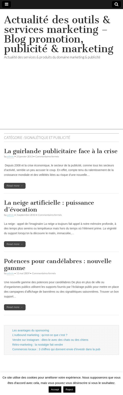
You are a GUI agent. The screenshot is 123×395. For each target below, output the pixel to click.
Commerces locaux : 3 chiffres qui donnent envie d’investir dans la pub (56, 349)
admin (10, 156)
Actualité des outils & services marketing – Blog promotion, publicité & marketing (58, 34)
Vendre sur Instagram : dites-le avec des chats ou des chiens (50, 339)
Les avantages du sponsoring (30, 330)
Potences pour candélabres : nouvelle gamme (58, 265)
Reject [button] (69, 389)
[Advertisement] (61, 101)
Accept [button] (55, 389)
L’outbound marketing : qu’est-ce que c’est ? (39, 335)
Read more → (15, 185)
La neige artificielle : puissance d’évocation (49, 206)
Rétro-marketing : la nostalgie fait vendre (37, 344)
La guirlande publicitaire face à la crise (61, 151)
